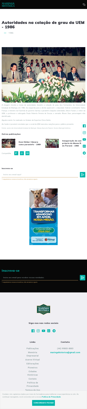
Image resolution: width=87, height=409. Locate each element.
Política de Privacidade (33, 384)
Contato (33, 379)
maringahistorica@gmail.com (65, 352)
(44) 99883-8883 (65, 348)
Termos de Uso (32, 390)
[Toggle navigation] (84, 5)
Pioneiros (32, 367)
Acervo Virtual (32, 359)
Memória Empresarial (33, 354)
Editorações (33, 363)
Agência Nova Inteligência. (70, 404)
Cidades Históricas (32, 373)
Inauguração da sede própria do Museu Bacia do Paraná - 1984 (73, 143)
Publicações (33, 348)
